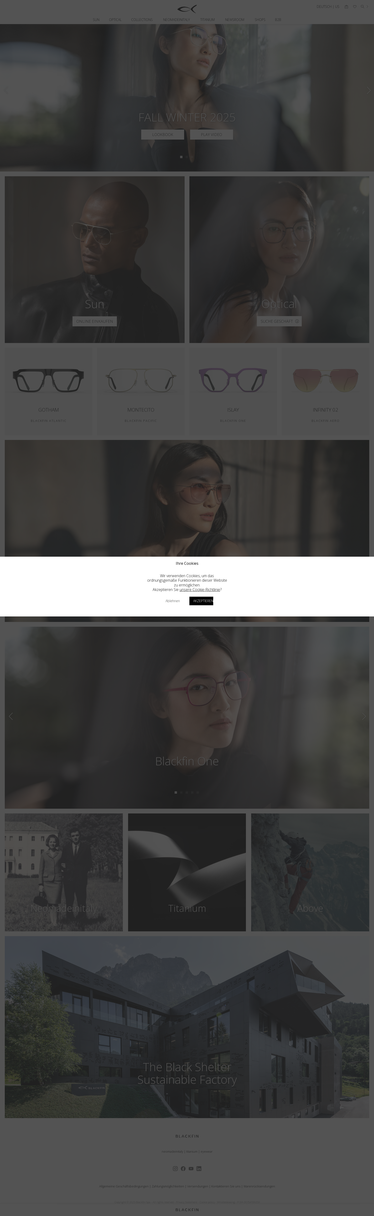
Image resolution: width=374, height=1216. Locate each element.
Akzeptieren (203, 601)
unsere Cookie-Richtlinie (200, 589)
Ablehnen (173, 601)
